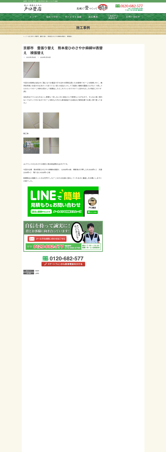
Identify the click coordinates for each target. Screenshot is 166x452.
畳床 (114, 343)
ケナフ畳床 (116, 347)
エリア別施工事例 (117, 382)
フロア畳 (116, 356)
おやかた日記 (115, 400)
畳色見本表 (115, 294)
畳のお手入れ (115, 286)
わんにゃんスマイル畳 (120, 373)
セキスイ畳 (116, 338)
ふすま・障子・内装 (119, 351)
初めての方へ (115, 277)
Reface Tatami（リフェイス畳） (123, 369)
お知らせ (114, 273)
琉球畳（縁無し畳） (119, 325)
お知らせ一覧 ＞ (135, 148)
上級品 (37, 273)
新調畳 (115, 303)
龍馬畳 (115, 330)
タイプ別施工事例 (117, 378)
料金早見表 (115, 290)
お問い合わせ (115, 408)
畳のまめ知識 (115, 281)
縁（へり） (116, 321)
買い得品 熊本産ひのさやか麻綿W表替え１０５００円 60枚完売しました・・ (126, 118)
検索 (137, 158)
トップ (113, 268)
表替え (115, 308)
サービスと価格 (116, 299)
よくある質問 (115, 395)
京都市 (37, 271)
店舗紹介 (114, 391)
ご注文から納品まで (118, 386)
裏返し (115, 312)
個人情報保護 (115, 404)
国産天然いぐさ (118, 316)
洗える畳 (116, 365)
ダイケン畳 (116, 334)
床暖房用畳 (116, 360)
